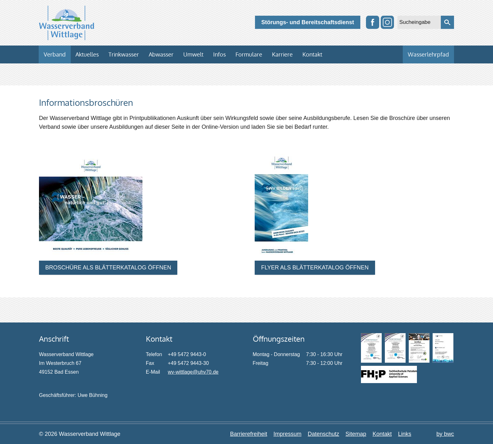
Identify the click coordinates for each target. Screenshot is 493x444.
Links (404, 434)
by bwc (445, 434)
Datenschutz (323, 434)
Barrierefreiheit (248, 434)
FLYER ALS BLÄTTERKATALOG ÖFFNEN (314, 267)
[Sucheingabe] (419, 22)
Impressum (288, 434)
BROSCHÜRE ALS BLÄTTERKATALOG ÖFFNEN (108, 267)
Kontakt (382, 434)
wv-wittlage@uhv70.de (193, 372)
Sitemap (356, 434)
